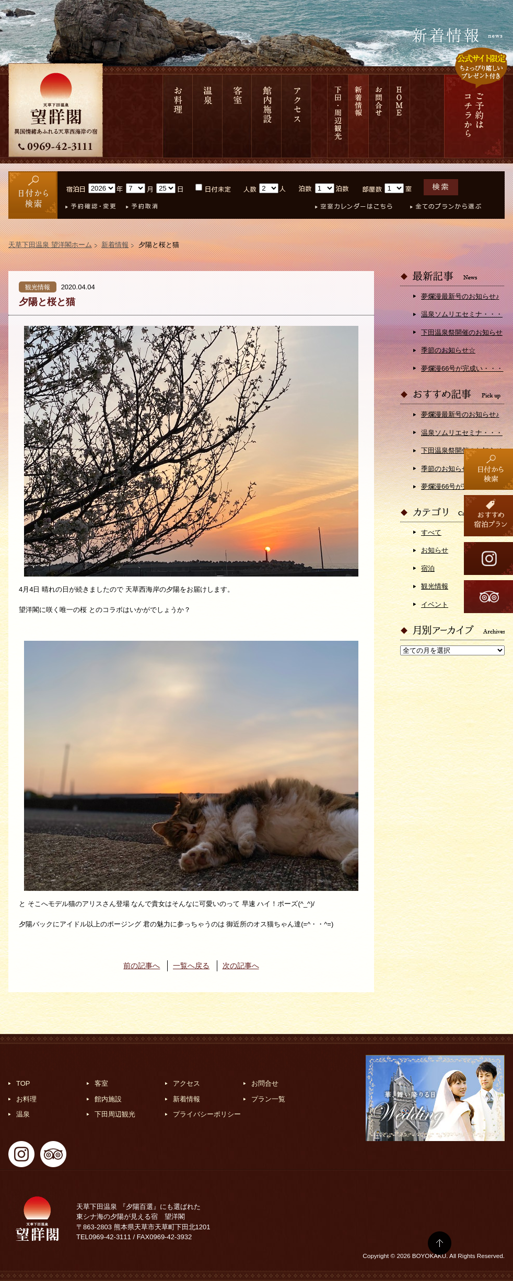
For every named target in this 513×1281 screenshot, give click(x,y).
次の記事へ (241, 965)
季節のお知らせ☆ (448, 350)
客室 (237, 116)
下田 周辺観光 (337, 116)
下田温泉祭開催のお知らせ (462, 332)
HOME (400, 116)
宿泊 (428, 568)
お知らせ (434, 550)
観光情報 (434, 586)
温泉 (208, 116)
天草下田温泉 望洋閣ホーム (50, 245)
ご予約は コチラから (474, 116)
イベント (434, 604)
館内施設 (267, 116)
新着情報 (358, 116)
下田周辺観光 (115, 1114)
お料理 (177, 116)
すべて (431, 532)
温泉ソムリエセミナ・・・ (462, 314)
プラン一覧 (268, 1099)
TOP (23, 1083)
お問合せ (379, 116)
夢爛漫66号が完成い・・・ (462, 368)
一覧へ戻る (191, 965)
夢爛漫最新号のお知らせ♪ (460, 296)
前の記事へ (141, 965)
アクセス (296, 116)
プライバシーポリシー (207, 1114)
